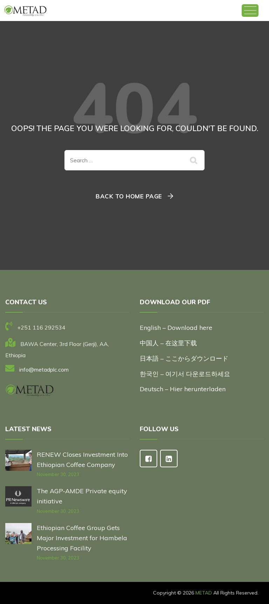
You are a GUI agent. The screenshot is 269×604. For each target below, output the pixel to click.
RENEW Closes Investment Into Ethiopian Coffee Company (82, 459)
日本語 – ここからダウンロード (184, 358)
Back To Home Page (129, 196)
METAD (203, 593)
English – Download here (177, 328)
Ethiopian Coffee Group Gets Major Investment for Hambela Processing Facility (82, 538)
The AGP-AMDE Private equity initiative (82, 496)
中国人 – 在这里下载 (168, 343)
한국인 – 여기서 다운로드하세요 (185, 374)
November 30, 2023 (58, 474)
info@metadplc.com (44, 369)
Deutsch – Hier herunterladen (183, 389)
